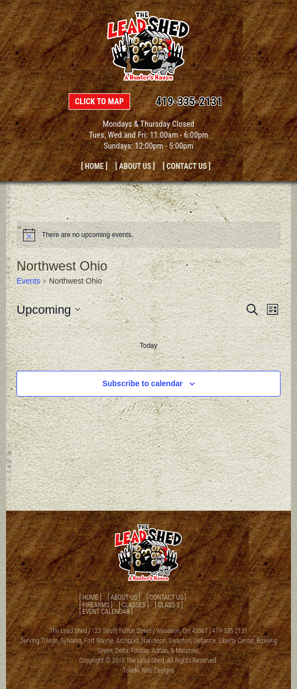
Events (28, 280)
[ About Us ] (135, 166)
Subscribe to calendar (142, 383)
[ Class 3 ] (169, 605)
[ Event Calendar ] (105, 611)
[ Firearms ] (96, 605)
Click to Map (99, 101)
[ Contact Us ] (186, 166)
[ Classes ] (133, 605)
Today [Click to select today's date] (148, 345)
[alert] (148, 235)
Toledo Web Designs (148, 670)
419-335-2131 (189, 101)
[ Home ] (94, 166)
